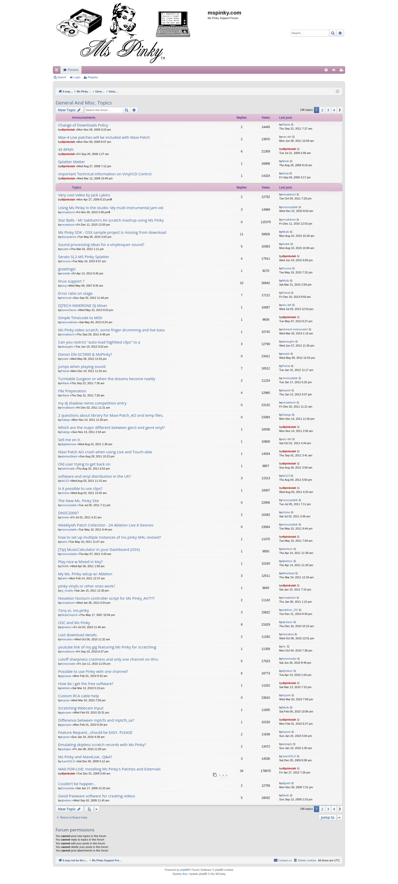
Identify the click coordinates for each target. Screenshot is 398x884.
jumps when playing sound (82, 366)
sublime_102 (290, 609)
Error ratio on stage (75, 293)
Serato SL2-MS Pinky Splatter (83, 256)
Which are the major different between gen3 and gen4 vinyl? (111, 427)
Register (93, 77)
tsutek (65, 249)
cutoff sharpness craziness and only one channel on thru (108, 659)
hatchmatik (68, 468)
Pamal (286, 292)
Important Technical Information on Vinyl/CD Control (105, 174)
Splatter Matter (71, 161)
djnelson (287, 548)
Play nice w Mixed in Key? (80, 561)
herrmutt (66, 297)
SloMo (65, 566)
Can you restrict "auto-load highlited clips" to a (99, 342)
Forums (169, 70)
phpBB (184, 869)
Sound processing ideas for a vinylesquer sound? (101, 244)
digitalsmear (68, 444)
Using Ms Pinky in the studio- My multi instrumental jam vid (110, 207)
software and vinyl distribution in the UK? (94, 476)
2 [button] (322, 109)
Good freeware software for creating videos (96, 796)
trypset (286, 390)
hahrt (64, 578)
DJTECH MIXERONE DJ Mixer (82, 305)
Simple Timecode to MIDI (80, 317)
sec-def (286, 136)
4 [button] (334, 109)
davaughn (67, 346)
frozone (66, 261)
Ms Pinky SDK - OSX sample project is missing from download (112, 232)
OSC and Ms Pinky (74, 622)
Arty (185, 873)
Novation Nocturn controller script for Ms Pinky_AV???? (106, 598)
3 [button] (328, 109)
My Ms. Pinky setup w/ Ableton (85, 573)
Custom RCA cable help (78, 695)
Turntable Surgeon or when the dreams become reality (106, 378)
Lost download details (77, 634)
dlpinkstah (68, 129)
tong (64, 285)
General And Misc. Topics (84, 102)
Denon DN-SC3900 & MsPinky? (85, 354)
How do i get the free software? (85, 683)
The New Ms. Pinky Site (78, 500)
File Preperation (72, 391)
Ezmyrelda (67, 788)
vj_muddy (67, 590)
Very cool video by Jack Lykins (84, 195)
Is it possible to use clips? (80, 488)
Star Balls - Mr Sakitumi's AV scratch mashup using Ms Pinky (111, 220)
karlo (64, 541)
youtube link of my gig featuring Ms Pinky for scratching (107, 647)
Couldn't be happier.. (76, 783)
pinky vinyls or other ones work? (86, 586)
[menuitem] (326, 70)
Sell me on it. (69, 439)
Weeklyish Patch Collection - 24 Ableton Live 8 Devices (105, 525)
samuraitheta (69, 322)
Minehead (288, 573)
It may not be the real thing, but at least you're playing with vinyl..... (108, 70)
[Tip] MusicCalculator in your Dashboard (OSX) (99, 549)
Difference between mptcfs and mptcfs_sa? (96, 720)
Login (77, 77)
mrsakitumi (289, 194)
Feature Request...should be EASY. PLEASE (95, 732)
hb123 (65, 480)
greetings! (67, 269)
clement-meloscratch (295, 329)
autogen (66, 749)
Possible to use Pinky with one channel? (93, 671)
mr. (284, 646)
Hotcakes (67, 639)
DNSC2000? (68, 512)
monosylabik (290, 207)
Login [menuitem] (335, 71)
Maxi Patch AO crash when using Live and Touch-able (105, 451)
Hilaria (286, 124)
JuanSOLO (68, 761)
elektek (65, 688)
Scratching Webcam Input (81, 708)
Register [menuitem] (342, 71)
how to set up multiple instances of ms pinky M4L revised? (109, 537)
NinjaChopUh (69, 614)
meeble (65, 273)
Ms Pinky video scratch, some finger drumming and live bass (111, 330)
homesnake (68, 663)
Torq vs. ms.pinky (73, 610)
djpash (286, 783)
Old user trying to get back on (84, 464)
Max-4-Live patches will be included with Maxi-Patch (104, 137)
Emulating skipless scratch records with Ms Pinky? (102, 744)
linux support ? (71, 281)
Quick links (57, 71)
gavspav (66, 675)
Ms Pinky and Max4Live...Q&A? (85, 756)
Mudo (285, 161)
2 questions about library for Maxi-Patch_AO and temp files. (110, 415)
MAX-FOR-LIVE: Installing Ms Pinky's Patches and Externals (109, 769)
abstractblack (69, 456)
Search (61, 77)
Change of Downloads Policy (83, 125)
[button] (339, 110)
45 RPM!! (66, 149)
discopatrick (68, 236)
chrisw (65, 492)
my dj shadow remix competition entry (92, 403)
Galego (65, 419)
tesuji (285, 173)
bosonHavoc (69, 310)
